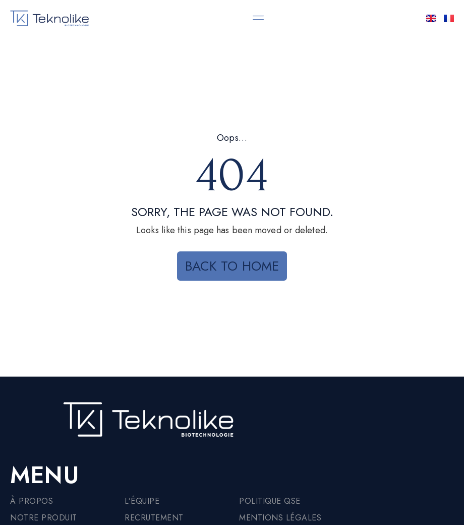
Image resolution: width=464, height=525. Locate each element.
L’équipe (142, 501)
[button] (258, 17)
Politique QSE (270, 501)
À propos (31, 501)
